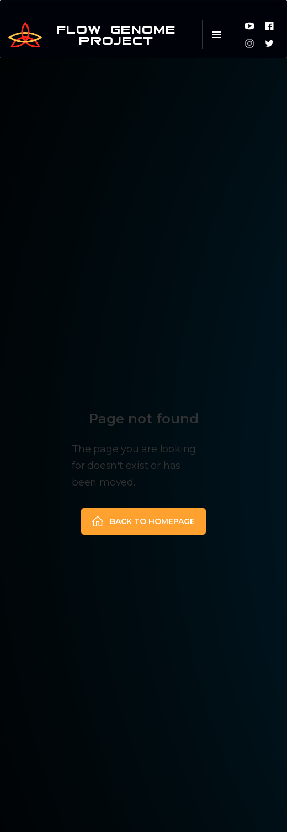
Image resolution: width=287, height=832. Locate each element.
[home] (96, 34)
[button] (216, 34)
